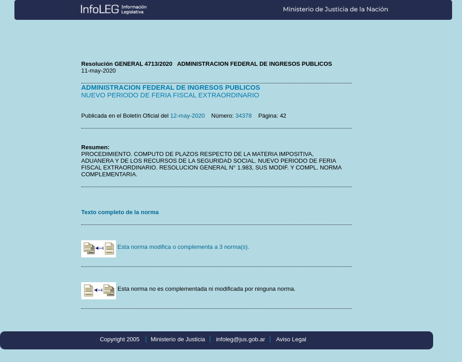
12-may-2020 (187, 115)
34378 (244, 115)
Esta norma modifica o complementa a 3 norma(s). (165, 246)
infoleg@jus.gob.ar (240, 339)
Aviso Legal (291, 339)
